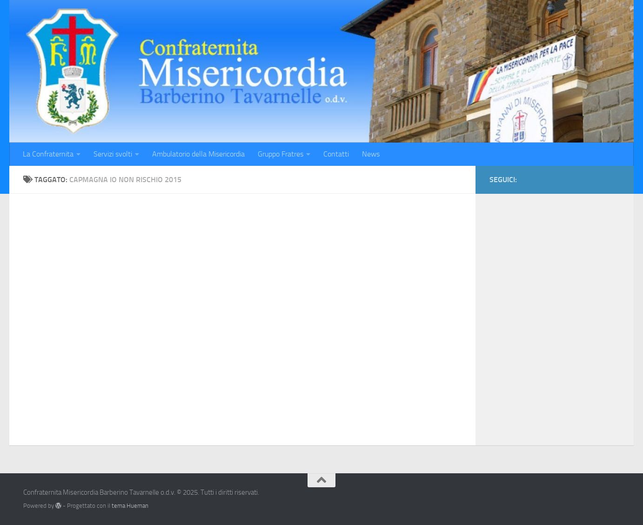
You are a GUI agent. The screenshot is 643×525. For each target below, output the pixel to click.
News (371, 154)
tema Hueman (130, 505)
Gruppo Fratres (280, 154)
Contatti (336, 154)
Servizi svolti (113, 154)
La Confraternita (48, 154)
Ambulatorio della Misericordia (198, 154)
